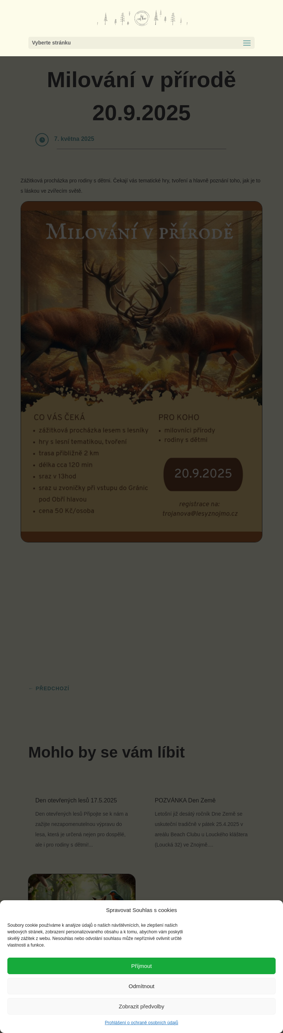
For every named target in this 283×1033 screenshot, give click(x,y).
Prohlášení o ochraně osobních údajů (141, 1022)
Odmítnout (141, 986)
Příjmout (141, 966)
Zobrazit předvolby (141, 1006)
